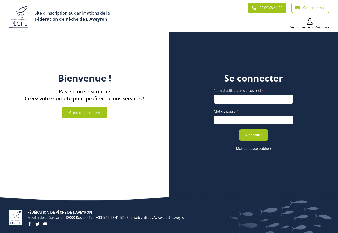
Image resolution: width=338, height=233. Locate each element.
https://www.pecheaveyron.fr (166, 217)
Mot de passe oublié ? (253, 148)
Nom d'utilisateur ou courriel (239, 90)
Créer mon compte (84, 112)
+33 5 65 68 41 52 (110, 217)
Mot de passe (226, 111)
